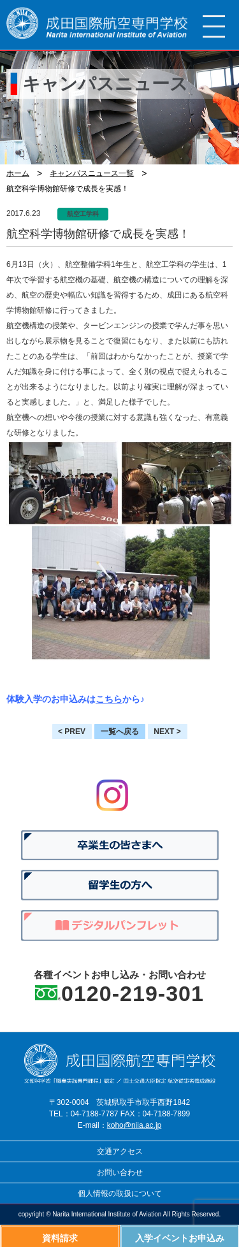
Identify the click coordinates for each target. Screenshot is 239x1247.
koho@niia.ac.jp (134, 1125)
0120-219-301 (132, 993)
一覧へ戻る (120, 731)
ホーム (17, 173)
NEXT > (167, 731)
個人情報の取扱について (120, 1193)
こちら (109, 699)
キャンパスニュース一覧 (92, 173)
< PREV (71, 731)
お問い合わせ (120, 1172)
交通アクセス (120, 1151)
